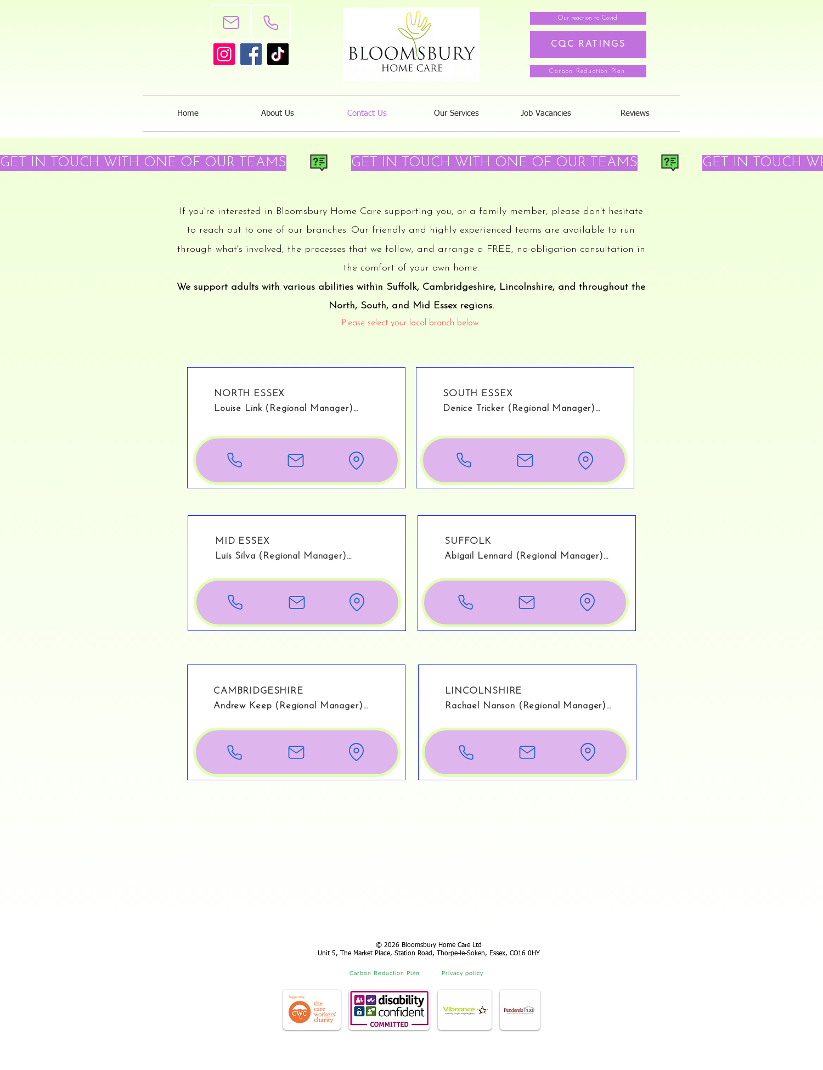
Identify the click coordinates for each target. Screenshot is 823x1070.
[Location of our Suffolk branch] (587, 602)
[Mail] (231, 22)
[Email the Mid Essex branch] (296, 602)
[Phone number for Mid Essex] (235, 602)
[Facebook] (251, 54)
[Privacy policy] (464, 973)
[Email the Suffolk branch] (526, 602)
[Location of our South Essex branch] (585, 461)
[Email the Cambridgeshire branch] (296, 752)
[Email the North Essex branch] (295, 460)
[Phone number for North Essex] (234, 460)
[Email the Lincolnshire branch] (527, 752)
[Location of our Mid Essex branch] (357, 602)
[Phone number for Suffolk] (465, 602)
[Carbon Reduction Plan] (588, 71)
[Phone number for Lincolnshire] (466, 752)
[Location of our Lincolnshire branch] (588, 752)
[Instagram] (224, 54)
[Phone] (271, 22)
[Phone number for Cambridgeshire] (234, 752)
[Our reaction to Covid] (588, 18)
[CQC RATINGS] (588, 44)
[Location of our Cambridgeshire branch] (356, 752)
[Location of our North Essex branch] (356, 461)
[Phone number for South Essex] (464, 460)
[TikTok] (278, 54)
